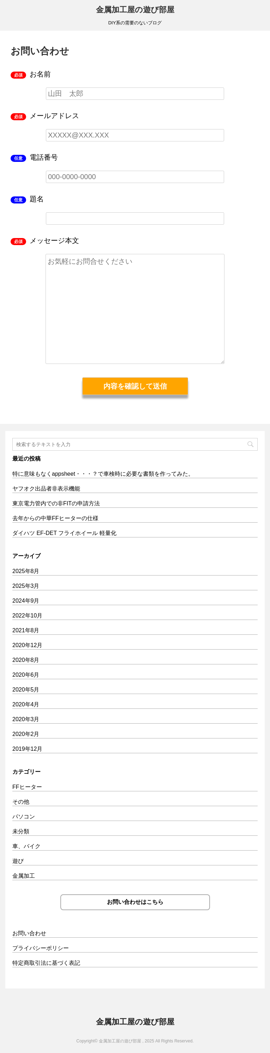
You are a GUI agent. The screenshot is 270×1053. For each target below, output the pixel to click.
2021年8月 (26, 630)
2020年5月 (26, 690)
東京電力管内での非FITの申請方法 (56, 503)
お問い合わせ (29, 933)
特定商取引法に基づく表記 (46, 963)
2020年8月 (26, 660)
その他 (20, 802)
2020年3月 (26, 719)
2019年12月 (27, 749)
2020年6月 (26, 675)
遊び (18, 861)
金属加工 (23, 876)
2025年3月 (26, 586)
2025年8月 (26, 571)
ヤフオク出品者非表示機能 (46, 489)
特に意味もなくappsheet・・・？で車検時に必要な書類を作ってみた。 (103, 474)
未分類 (20, 831)
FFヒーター (27, 787)
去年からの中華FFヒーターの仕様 (55, 518)
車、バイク (26, 846)
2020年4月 (26, 704)
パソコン (23, 817)
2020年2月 (26, 734)
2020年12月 (27, 645)
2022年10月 (27, 616)
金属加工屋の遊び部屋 (135, 9)
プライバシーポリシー (40, 948)
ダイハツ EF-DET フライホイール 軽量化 (64, 533)
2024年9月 (26, 601)
